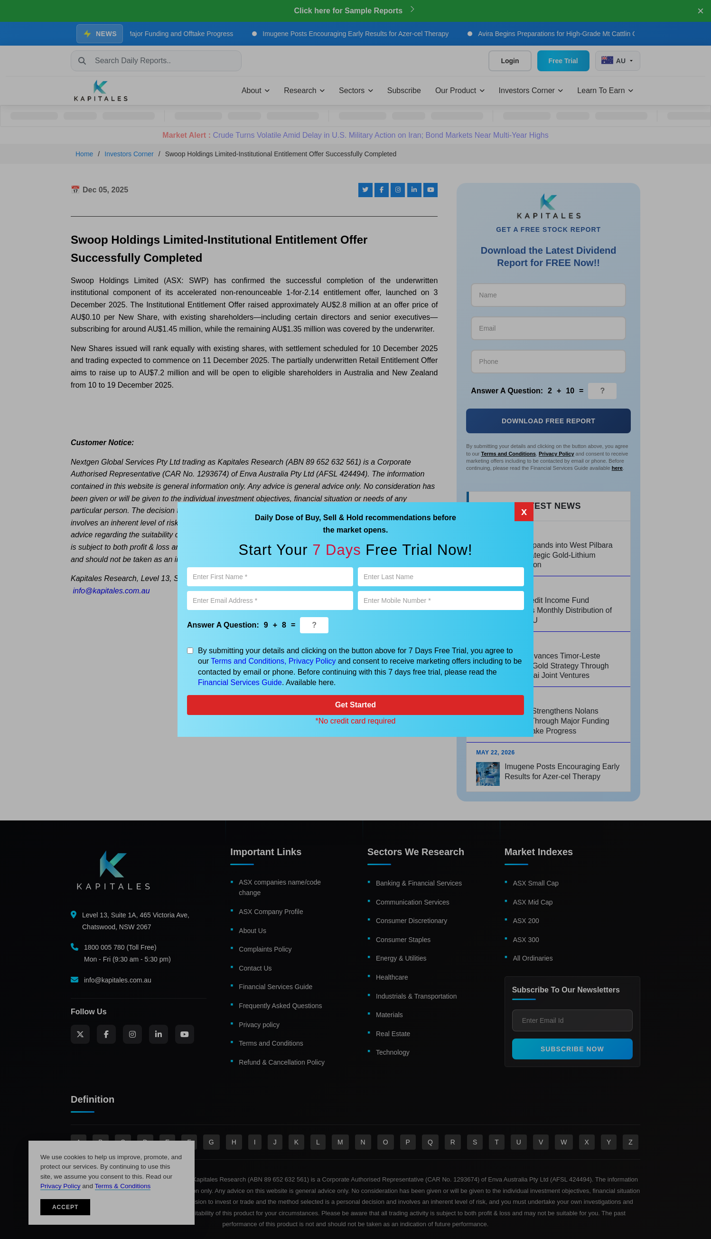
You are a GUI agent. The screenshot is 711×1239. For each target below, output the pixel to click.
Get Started (355, 705)
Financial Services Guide (240, 682)
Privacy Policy (312, 661)
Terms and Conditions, (248, 661)
